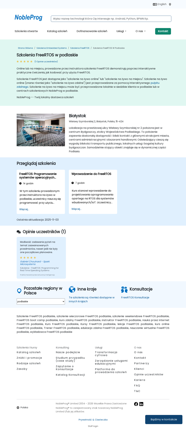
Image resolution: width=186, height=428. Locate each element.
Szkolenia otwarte (26, 31)
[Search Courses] (111, 19)
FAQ (137, 385)
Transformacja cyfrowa (106, 353)
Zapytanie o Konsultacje (65, 368)
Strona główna (25, 48)
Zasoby (22, 369)
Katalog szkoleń (57, 31)
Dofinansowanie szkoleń (92, 31)
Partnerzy (141, 363)
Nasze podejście (68, 352)
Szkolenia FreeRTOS (79, 48)
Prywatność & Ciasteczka (93, 419)
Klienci (139, 369)
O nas (140, 31)
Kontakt (163, 31)
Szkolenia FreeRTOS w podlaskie (108, 48)
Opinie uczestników (148, 374)
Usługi (120, 31)
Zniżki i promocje (29, 358)
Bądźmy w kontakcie (164, 419)
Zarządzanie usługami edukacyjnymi (111, 362)
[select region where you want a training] (41, 301)
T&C (137, 391)
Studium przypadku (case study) (70, 359)
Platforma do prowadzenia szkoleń (111, 370)
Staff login (93, 426)
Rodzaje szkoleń (29, 363)
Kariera (139, 380)
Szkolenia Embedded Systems (52, 48)
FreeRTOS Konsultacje (135, 297)
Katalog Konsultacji (70, 375)
